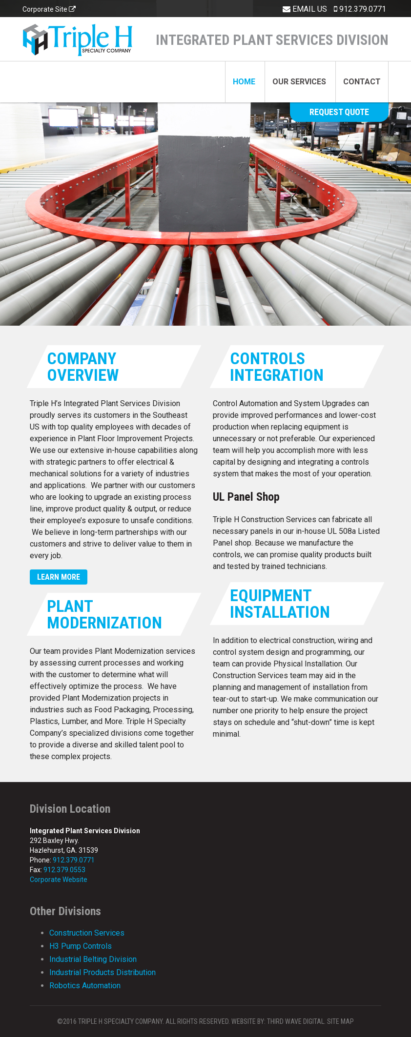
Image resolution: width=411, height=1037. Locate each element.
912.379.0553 (64, 870)
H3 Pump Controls (80, 946)
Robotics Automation (85, 985)
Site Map (340, 1021)
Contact (362, 81)
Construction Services (86, 933)
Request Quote (339, 112)
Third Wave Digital (295, 1021)
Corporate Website (58, 879)
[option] (205, 163)
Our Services (299, 81)
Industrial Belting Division (93, 959)
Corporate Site (49, 9)
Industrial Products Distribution (102, 972)
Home (244, 81)
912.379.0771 (360, 9)
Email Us (305, 9)
